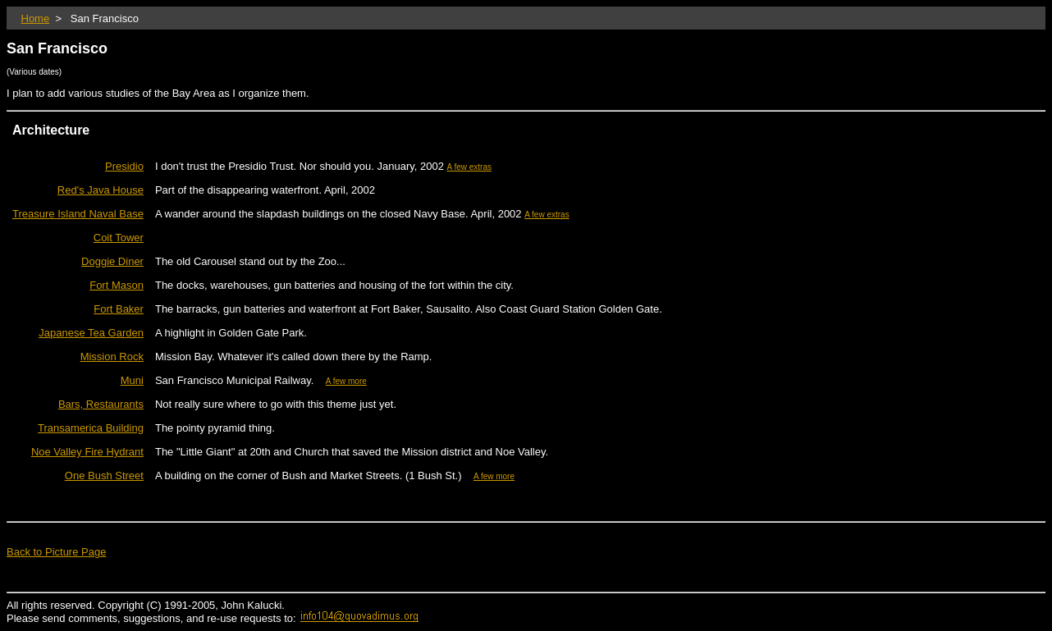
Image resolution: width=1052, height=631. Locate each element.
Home (35, 18)
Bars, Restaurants (101, 404)
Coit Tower (119, 237)
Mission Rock (112, 356)
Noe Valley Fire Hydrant (87, 452)
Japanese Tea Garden (91, 333)
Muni (132, 380)
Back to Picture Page (56, 552)
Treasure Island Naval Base (78, 214)
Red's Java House (100, 190)
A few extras (469, 166)
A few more (346, 381)
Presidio (124, 166)
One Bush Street (104, 475)
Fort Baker (119, 309)
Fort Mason (116, 285)
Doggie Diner (112, 261)
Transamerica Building (91, 428)
